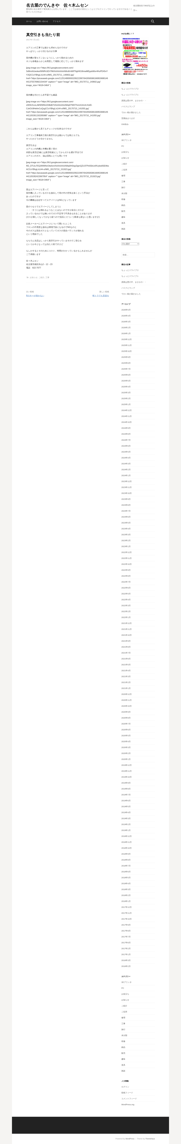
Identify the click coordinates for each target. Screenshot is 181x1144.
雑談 (123, 229)
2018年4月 (126, 883)
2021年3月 (126, 676)
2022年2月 (126, 611)
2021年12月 (126, 623)
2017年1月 (126, 954)
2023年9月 (126, 499)
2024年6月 (126, 446)
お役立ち (125, 152)
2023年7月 (126, 511)
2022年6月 (126, 588)
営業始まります (128, 118)
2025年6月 (126, 375)
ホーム (29, 21)
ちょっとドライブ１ (130, 95)
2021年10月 (126, 635)
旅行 (123, 187)
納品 (123, 205)
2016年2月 (126, 966)
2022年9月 (126, 570)
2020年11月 (126, 700)
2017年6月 (126, 942)
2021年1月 (126, 688)
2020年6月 (126, 730)
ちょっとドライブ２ (130, 89)
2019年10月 (126, 777)
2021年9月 (126, 641)
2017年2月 (126, 948)
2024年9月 (126, 428)
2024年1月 (126, 475)
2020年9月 (126, 712)
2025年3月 (126, 392)
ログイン (125, 1087)
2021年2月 (126, 682)
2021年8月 (126, 647)
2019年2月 (126, 824)
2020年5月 (126, 735)
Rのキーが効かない (35, 296)
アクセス (57, 21)
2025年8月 (126, 363)
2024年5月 (126, 452)
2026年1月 (126, 333)
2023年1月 (126, 546)
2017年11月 (126, 913)
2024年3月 (126, 464)
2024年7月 (126, 440)
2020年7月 (126, 724)
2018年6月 (126, 872)
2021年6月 (126, 659)
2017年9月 (126, 925)
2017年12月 (126, 907)
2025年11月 (126, 345)
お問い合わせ (42, 21)
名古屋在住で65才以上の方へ (144, 7)
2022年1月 (126, 617)
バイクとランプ (128, 106)
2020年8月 (126, 718)
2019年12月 (126, 765)
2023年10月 (126, 493)
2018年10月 (126, 848)
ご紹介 (41, 277)
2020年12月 (126, 694)
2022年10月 (126, 564)
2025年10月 (126, 351)
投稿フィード (127, 1093)
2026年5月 (126, 310)
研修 (123, 199)
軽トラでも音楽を (101, 296)
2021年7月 (126, 653)
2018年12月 (126, 836)
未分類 (124, 193)
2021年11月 (126, 629)
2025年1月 (126, 404)
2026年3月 (126, 322)
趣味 (123, 217)
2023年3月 (126, 534)
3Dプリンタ (126, 140)
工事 (47, 277)
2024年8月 (126, 434)
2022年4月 (126, 599)
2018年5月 (126, 877)
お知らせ (33, 277)
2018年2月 (126, 895)
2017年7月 (126, 937)
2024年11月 (126, 416)
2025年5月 (126, 381)
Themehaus (150, 1139)
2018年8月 (126, 860)
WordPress (130, 1139)
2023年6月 (126, 517)
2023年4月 (126, 529)
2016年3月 (126, 960)
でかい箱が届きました (131, 112)
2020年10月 (126, 706)
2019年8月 (126, 789)
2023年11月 (126, 487)
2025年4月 (126, 387)
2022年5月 (126, 594)
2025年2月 (126, 398)
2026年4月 (126, 316)
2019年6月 (126, 800)
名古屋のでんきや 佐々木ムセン (57, 5)
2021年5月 (126, 664)
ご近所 (124, 170)
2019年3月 (126, 818)
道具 (123, 223)
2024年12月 (126, 410)
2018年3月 (126, 889)
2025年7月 (126, 369)
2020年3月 (126, 747)
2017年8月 (126, 931)
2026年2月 (126, 327)
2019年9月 (126, 783)
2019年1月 (126, 830)
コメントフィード (129, 1098)
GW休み (125, 124)
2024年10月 (126, 422)
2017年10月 (126, 919)
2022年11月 (126, 558)
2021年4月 (126, 670)
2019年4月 (126, 812)
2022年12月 (126, 552)
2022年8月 (126, 576)
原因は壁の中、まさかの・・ (133, 100)
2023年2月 (126, 540)
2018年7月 (126, 866)
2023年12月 (126, 481)
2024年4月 (126, 458)
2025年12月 (126, 339)
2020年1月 (126, 759)
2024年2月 (126, 469)
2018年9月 (126, 854)
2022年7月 (126, 582)
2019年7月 (126, 795)
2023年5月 (126, 523)
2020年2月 (126, 753)
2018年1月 (126, 901)
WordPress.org (127, 1104)
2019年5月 (126, 806)
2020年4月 (126, 741)
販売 (123, 211)
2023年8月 (126, 505)
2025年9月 (126, 357)
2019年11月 (126, 771)
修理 (123, 176)
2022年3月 (126, 605)
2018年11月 (126, 842)
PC (122, 146)
